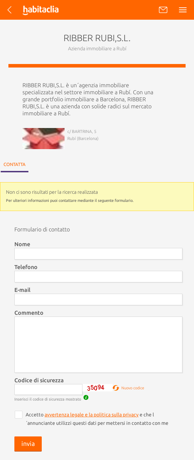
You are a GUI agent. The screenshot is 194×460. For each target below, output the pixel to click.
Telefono (26, 267)
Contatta (15, 164)
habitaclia (47, 10)
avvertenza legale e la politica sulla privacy (92, 414)
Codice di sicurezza (39, 380)
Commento (29, 312)
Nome (22, 244)
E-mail (22, 290)
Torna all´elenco (12, 13)
